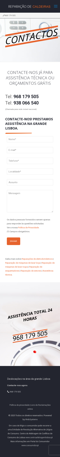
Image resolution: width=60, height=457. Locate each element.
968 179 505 (8, 15)
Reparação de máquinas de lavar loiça (22, 263)
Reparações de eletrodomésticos (37, 259)
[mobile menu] (55, 6)
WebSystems (31, 419)
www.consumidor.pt (30, 445)
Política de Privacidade (28, 227)
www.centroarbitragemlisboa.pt (39, 437)
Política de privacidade (19, 405)
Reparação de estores (31, 271)
